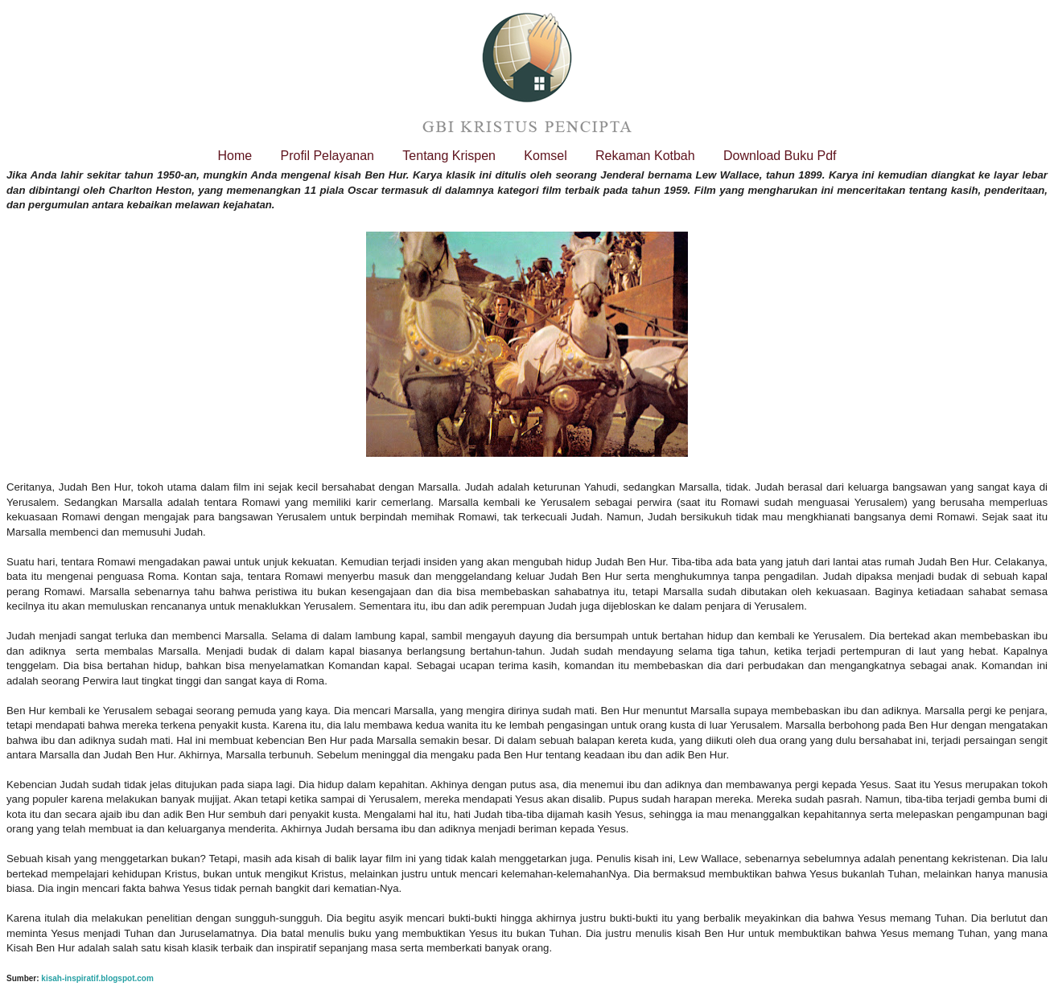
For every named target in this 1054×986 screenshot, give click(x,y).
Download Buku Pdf (780, 155)
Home (234, 155)
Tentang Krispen (449, 155)
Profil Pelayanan (327, 155)
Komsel (545, 155)
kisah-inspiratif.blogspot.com (97, 978)
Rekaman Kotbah (645, 155)
